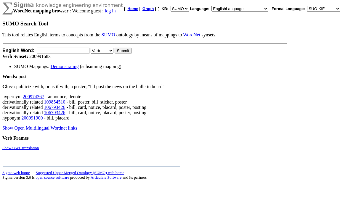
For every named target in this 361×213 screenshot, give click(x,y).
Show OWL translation (20, 148)
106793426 (54, 107)
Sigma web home (16, 172)
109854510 (54, 101)
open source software (52, 177)
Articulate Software (106, 177)
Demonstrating (65, 66)
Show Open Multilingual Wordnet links (39, 127)
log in (110, 10)
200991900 (32, 117)
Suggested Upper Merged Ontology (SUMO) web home (80, 172)
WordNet (191, 34)
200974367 (33, 96)
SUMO (108, 34)
